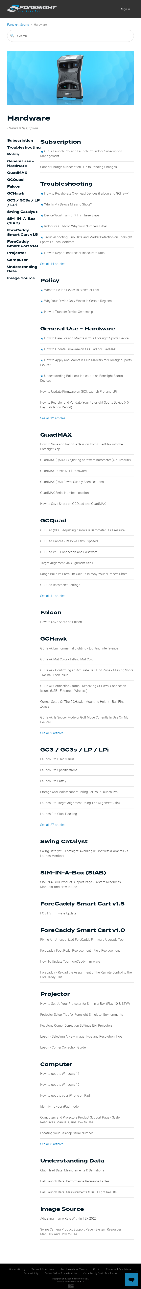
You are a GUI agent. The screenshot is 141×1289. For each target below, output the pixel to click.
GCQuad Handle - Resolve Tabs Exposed (69, 541)
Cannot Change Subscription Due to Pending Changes (78, 167)
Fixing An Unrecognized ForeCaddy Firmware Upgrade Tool (82, 939)
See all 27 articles (52, 825)
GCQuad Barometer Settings (60, 585)
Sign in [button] (125, 9)
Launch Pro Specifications (58, 770)
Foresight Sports (18, 24)
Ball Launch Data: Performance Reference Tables (74, 1181)
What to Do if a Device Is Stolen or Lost (71, 290)
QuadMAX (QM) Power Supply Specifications (72, 482)
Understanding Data (22, 269)
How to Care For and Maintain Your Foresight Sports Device (86, 338)
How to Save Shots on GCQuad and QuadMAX (73, 503)
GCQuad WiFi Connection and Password (69, 552)
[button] (116, 9)
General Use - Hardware (20, 163)
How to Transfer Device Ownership (68, 312)
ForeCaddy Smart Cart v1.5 (22, 232)
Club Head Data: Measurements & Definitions (72, 1170)
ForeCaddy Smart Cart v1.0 (22, 243)
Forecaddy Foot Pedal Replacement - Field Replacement (80, 950)
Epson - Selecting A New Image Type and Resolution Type (81, 1036)
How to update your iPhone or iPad (65, 1095)
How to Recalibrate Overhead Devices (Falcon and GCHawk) (86, 193)
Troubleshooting (24, 147)
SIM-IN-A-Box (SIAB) (21, 221)
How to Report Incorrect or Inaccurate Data (74, 253)
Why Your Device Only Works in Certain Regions (78, 301)
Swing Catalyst (22, 212)
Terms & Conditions (43, 1269)
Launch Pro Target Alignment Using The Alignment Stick (80, 803)
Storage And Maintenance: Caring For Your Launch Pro (79, 792)
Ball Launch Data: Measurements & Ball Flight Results (78, 1192)
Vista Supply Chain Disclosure (100, 1273)
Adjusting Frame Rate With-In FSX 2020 (68, 1218)
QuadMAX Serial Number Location (64, 493)
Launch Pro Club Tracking (58, 814)
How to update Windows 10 (60, 1084)
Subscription (20, 140)
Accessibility (31, 1273)
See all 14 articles (52, 264)
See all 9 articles (51, 733)
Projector (16, 253)
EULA (96, 1269)
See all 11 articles (52, 596)
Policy (13, 154)
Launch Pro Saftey (53, 781)
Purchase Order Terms (74, 1269)
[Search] (70, 36)
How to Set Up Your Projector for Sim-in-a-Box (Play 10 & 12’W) (85, 1003)
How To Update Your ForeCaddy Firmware (70, 961)
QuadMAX (17, 173)
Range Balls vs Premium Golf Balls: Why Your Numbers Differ (83, 574)
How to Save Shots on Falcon (61, 622)
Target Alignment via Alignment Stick (66, 563)
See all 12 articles (52, 418)
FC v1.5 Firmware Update (58, 913)
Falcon (14, 186)
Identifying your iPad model (59, 1106)
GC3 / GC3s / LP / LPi (23, 202)
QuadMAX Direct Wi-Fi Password (63, 471)
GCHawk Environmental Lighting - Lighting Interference (79, 648)
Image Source (21, 278)
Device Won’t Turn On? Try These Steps (71, 215)
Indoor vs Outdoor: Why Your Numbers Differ (75, 226)
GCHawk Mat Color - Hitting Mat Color (67, 659)
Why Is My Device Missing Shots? (68, 204)
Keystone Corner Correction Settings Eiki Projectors (76, 1025)
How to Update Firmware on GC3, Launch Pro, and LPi (78, 391)
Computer (17, 260)
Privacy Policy (17, 1269)
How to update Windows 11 (60, 1073)
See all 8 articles (51, 1144)
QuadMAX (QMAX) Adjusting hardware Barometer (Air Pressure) (85, 460)
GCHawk (15, 193)
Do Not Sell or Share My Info (61, 1273)
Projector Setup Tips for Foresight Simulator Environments (81, 1014)
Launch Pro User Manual (58, 759)
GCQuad (15, 180)
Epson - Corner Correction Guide (63, 1047)
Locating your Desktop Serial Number (66, 1133)
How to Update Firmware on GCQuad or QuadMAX (80, 349)
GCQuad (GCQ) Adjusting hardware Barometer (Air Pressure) (83, 530)
